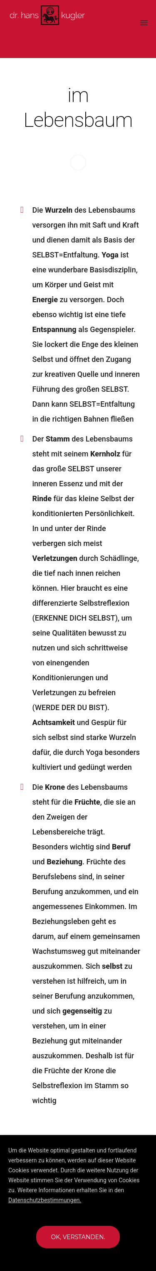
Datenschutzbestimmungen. (44, 1200)
